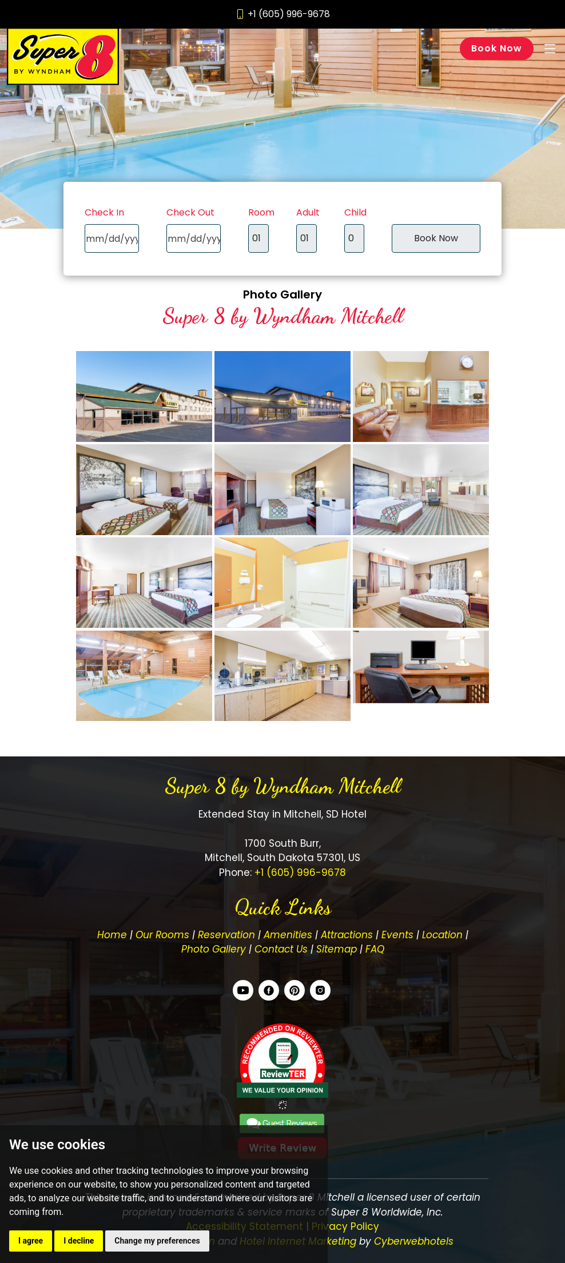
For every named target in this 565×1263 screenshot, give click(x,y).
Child (355, 212)
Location (442, 935)
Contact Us (281, 949)
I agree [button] (30, 1240)
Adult (308, 212)
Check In (104, 212)
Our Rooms (162, 935)
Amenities (288, 935)
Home (112, 935)
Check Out (190, 212)
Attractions (347, 935)
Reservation (226, 935)
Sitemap (336, 949)
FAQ (374, 949)
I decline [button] (78, 1240)
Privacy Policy (345, 1226)
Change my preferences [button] (157, 1240)
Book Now (496, 48)
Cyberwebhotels (413, 1241)
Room (261, 212)
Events (397, 935)
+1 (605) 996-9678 (299, 872)
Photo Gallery (282, 294)
